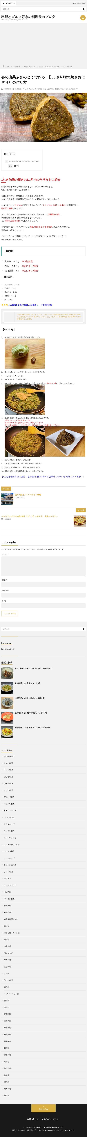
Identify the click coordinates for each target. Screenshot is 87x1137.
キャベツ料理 (9, 804)
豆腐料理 (7, 1014)
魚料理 (6, 1075)
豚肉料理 (7, 1021)
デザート (7, 878)
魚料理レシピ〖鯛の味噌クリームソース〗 (31, 713)
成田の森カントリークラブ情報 (28, 495)
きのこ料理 (8, 763)
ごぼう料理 (8, 777)
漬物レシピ (8, 953)
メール (5, 590)
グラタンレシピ (10, 810)
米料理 (6, 973)
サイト (4, 601)
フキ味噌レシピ (40, 89)
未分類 (6, 926)
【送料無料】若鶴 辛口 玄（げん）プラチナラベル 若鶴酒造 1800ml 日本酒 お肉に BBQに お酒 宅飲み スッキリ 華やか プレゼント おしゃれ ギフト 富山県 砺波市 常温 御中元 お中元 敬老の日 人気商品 (49, 316)
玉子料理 (7, 967)
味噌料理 (7, 912)
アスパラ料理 (9, 797)
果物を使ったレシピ (12, 933)
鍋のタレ (7, 1041)
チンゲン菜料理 (10, 865)
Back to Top (43, 1109)
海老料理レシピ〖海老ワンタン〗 (28, 683)
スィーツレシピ (10, 838)
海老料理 (7, 946)
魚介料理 (7, 1068)
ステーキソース (13, 994)
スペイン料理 (9, 851)
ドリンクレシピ (10, 885)
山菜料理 (50, 89)
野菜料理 (18, 89)
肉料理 (6, 987)
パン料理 (7, 892)
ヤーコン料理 (9, 899)
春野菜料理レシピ (61, 89)
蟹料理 (6, 1000)
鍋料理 (6, 1048)
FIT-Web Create (48, 1130)
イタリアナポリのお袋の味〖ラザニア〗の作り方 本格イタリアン (29, 516)
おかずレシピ (9, 756)
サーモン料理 (9, 831)
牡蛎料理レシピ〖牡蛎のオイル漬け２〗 (30, 698)
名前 (4, 580)
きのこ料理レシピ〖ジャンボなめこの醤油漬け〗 (34, 668)
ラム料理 (7, 905)
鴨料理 (6, 1082)
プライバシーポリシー (50, 1119)
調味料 (6, 1007)
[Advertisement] (43, 43)
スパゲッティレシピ (12, 844)
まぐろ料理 (8, 790)
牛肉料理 (7, 960)
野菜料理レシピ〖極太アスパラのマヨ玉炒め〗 (33, 727)
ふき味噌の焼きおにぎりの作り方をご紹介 (22, 161)
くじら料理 (8, 770)
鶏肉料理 (7, 1089)
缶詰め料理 (8, 980)
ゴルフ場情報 (9, 817)
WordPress (69, 1130)
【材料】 (14, 166)
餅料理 (6, 1062)
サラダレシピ (9, 824)
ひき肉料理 (8, 783)
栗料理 (6, 939)
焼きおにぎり (74, 89)
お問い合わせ (32, 1119)
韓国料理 (7, 1055)
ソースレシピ (9, 858)
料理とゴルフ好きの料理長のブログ (28, 16)
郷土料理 (7, 1028)
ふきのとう (29, 89)
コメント (4, 554)
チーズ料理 (8, 872)
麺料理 (6, 1095)
